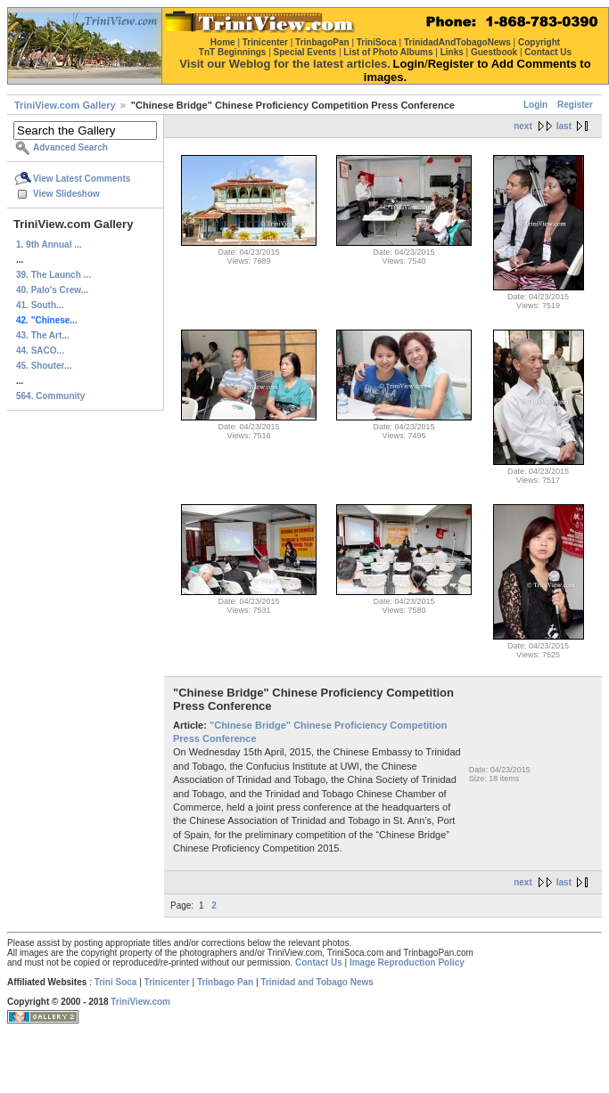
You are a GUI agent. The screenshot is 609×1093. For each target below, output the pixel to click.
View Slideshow (66, 194)
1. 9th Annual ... (49, 244)
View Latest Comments (81, 179)
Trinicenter (167, 982)
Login (535, 105)
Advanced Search (70, 147)
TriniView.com (140, 1002)
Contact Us (318, 962)
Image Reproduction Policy (407, 962)
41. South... (39, 305)
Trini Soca (116, 982)
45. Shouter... (43, 366)
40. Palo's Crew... (52, 290)
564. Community (50, 396)
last (564, 126)
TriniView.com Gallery (65, 105)
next (523, 126)
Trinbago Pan (225, 982)
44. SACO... (40, 350)
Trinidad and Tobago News (317, 982)
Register (575, 105)
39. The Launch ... (53, 275)
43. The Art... (43, 335)
